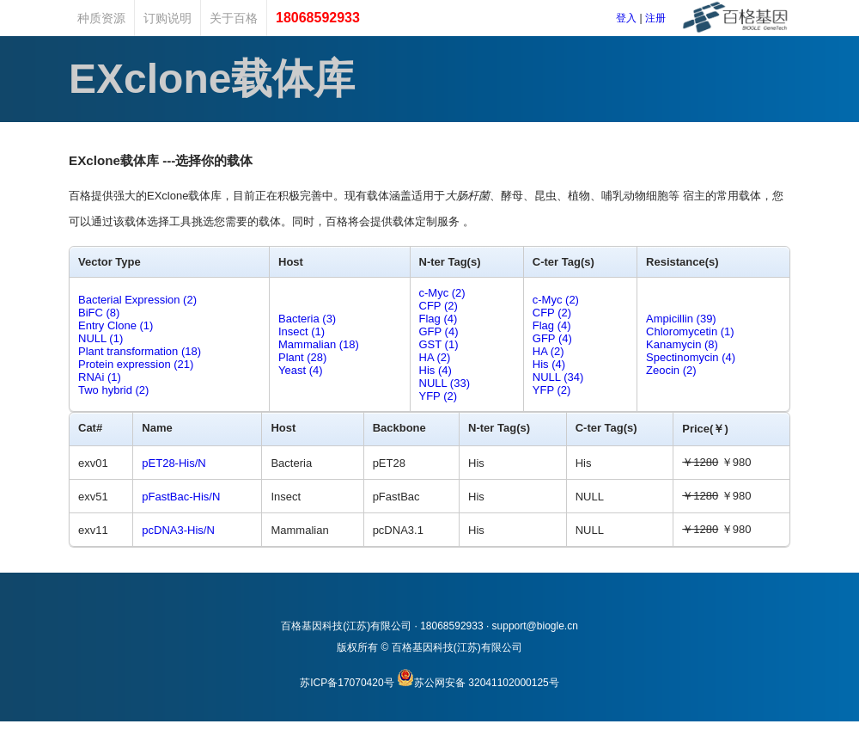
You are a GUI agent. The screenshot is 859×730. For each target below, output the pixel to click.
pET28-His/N (173, 463)
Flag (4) (438, 318)
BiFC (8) (98, 312)
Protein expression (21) (135, 364)
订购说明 (167, 18)
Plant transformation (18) (139, 351)
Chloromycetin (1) (690, 331)
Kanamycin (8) (682, 344)
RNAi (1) (99, 377)
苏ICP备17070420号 (346, 683)
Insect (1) (301, 331)
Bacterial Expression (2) (137, 299)
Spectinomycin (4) (690, 357)
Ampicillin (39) (681, 318)
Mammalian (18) (318, 344)
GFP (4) (439, 331)
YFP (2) (438, 396)
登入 (626, 18)
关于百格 (234, 18)
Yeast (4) (300, 370)
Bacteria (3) (307, 318)
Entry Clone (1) (115, 325)
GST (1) (439, 344)
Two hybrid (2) (113, 389)
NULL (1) (100, 338)
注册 (655, 18)
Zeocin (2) (671, 370)
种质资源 (101, 18)
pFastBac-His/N (181, 496)
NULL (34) (558, 377)
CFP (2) (438, 305)
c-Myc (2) (442, 292)
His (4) (435, 370)
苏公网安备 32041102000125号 (478, 683)
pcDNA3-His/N (178, 530)
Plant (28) (302, 357)
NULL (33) (444, 383)
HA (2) (435, 357)
